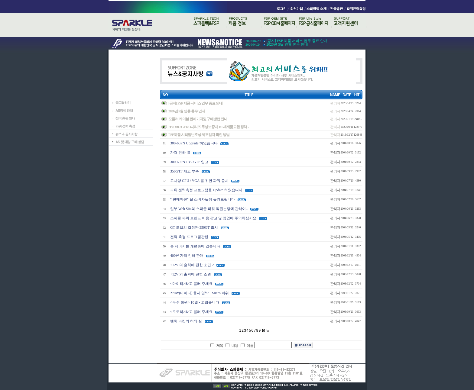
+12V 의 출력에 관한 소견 (190, 274)
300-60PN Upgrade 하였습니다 (194, 143)
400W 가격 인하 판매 (186, 255)
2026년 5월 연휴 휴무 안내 (287, 44)
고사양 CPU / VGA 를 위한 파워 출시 (199, 181)
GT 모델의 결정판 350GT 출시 (194, 227)
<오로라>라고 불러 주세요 (191, 312)
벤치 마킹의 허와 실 (186, 321)
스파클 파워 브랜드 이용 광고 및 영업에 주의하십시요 (213, 218)
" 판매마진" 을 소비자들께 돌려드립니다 (202, 199)
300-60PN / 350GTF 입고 (189, 162)
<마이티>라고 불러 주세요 (191, 284)
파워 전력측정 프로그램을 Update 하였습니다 (206, 190)
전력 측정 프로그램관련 (189, 237)
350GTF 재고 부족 (184, 171)
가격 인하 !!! (180, 152)
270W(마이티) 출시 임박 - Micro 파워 (199, 293)
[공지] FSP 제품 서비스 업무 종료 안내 (296, 41)
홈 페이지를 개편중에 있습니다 (195, 246)
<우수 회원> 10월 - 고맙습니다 (194, 302)
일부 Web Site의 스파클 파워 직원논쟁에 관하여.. (209, 209)
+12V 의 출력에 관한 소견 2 (192, 265)
